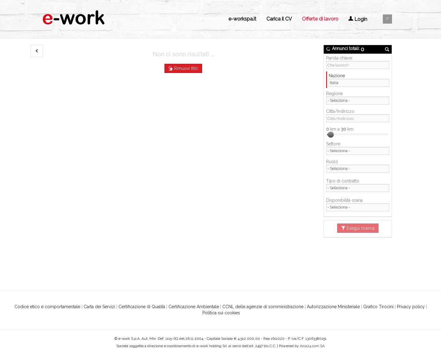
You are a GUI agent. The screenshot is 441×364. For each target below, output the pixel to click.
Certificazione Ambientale (193, 306)
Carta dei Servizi (99, 306)
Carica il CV (279, 19)
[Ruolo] (357, 169)
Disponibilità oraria (344, 200)
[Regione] (357, 101)
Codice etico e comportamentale (47, 306)
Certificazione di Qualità (142, 306)
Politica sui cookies (221, 312)
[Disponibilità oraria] (357, 207)
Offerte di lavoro (320, 19)
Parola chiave (339, 58)
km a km (339, 129)
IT (387, 19)
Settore (333, 143)
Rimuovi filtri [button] (183, 68)
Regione (334, 93)
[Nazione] (359, 83)
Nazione (337, 75)
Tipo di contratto (342, 180)
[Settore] (357, 151)
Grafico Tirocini (378, 306)
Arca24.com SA (312, 346)
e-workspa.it (242, 19)
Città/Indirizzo (340, 111)
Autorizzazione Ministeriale (333, 306)
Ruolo (332, 161)
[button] (37, 51)
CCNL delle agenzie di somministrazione (262, 306)
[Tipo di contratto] (357, 188)
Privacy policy (411, 306)
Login (357, 19)
